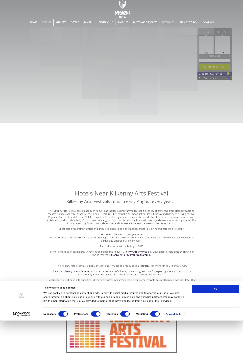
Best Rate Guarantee (214, 73)
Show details (173, 348)
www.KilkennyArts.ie (138, 251)
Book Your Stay (214, 67)
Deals (102, 274)
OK (215, 323)
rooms (68, 286)
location (144, 265)
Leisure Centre (111, 289)
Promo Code (214, 55)
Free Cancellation (214, 78)
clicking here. (125, 301)
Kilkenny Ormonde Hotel (76, 271)
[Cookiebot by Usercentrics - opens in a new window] (21, 348)
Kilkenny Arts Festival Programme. (130, 254)
